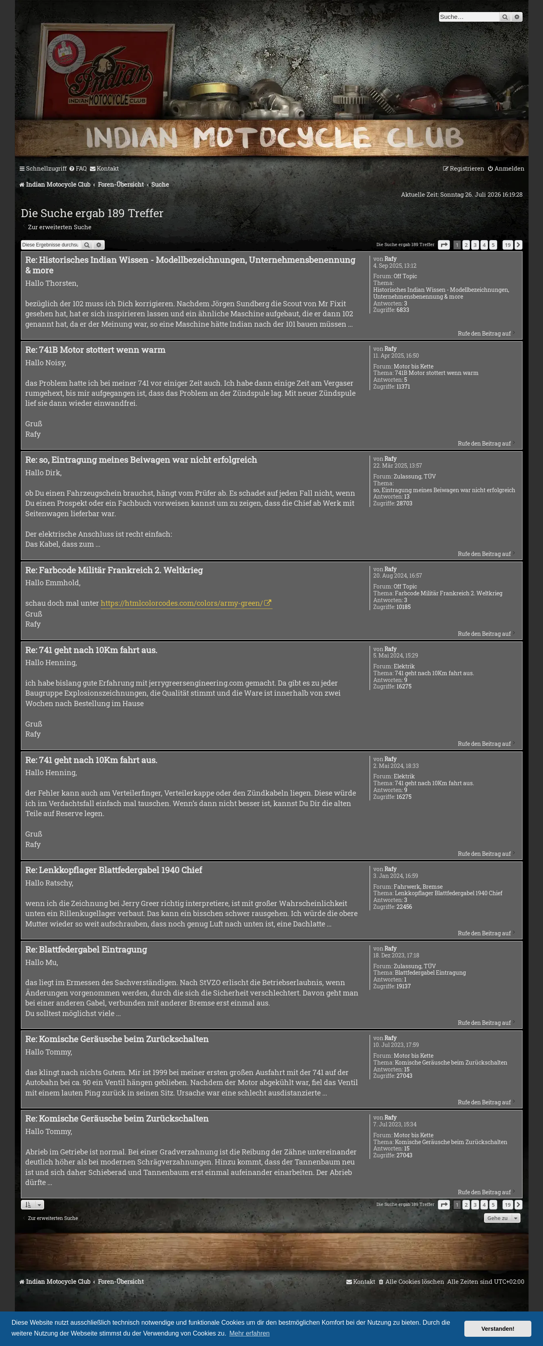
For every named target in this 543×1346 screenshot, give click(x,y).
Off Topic (405, 276)
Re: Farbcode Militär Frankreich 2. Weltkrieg (114, 570)
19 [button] (508, 244)
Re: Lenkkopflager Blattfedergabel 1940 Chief (113, 870)
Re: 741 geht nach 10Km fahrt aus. (91, 650)
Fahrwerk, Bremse (418, 887)
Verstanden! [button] (498, 1329)
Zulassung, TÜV (415, 476)
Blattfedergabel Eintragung (430, 972)
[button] (444, 245)
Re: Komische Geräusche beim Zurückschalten (117, 1039)
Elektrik (404, 666)
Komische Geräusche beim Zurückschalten (451, 1062)
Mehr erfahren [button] (250, 1333)
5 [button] (493, 244)
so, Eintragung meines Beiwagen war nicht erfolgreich (444, 490)
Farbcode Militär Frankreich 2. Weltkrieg (448, 593)
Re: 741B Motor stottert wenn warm (95, 349)
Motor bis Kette (413, 366)
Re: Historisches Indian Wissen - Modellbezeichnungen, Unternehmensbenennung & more (190, 265)
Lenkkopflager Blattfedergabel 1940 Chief (448, 893)
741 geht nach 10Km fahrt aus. (434, 673)
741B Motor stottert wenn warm (437, 373)
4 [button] (484, 244)
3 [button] (475, 244)
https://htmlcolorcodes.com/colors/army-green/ (182, 603)
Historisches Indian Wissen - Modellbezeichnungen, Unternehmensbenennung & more (441, 293)
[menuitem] (78, 168)
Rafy (390, 259)
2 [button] (466, 244)
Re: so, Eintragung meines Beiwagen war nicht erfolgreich (141, 459)
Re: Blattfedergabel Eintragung (86, 949)
